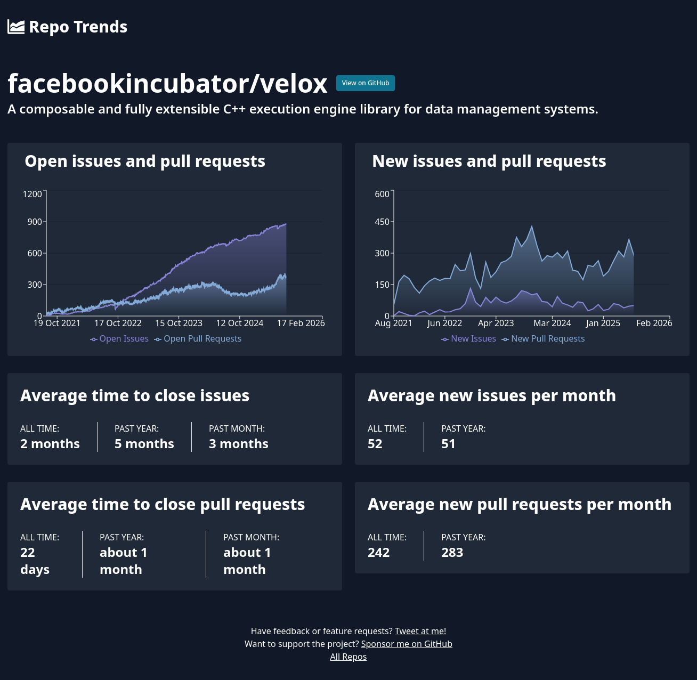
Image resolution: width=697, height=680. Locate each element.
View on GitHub (366, 82)
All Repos (348, 656)
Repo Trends (67, 26)
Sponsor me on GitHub (406, 644)
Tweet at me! (420, 631)
